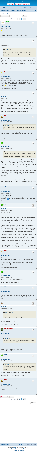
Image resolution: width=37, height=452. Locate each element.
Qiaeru (24, 448)
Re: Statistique (6, 26)
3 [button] (23, 19)
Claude (6, 49)
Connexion (11, 4)
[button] (17, 19)
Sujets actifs (26, 4)
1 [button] (19, 19)
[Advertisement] (18, 423)
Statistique (4, 13)
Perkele (7, 21)
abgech (5, 141)
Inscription (18, 4)
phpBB (14, 447)
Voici (8, 198)
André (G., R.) (3, 39)
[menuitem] (4, 8)
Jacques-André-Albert (8, 328)
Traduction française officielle (16, 448)
